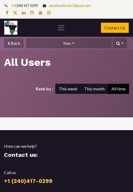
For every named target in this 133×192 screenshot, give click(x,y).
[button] (120, 43)
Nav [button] (67, 43)
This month (94, 88)
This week (68, 88)
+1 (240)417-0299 (28, 181)
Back (13, 43)
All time (118, 88)
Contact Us (114, 27)
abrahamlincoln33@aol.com (70, 5)
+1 (13, 5)
